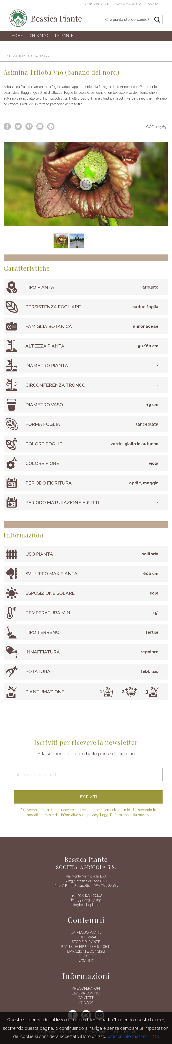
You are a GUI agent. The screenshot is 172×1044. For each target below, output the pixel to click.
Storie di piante (86, 942)
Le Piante (64, 35)
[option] (86, 184)
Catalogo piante (86, 932)
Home (17, 35)
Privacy (86, 1003)
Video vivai (86, 937)
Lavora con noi (129, 3)
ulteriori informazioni (127, 1036)
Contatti (155, 3)
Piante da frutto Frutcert (86, 947)
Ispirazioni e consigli (86, 951)
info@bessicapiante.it (86, 905)
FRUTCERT (86, 956)
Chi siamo (39, 35)
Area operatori (97, 3)
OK (156, 1036)
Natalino (86, 961)
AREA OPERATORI (86, 988)
